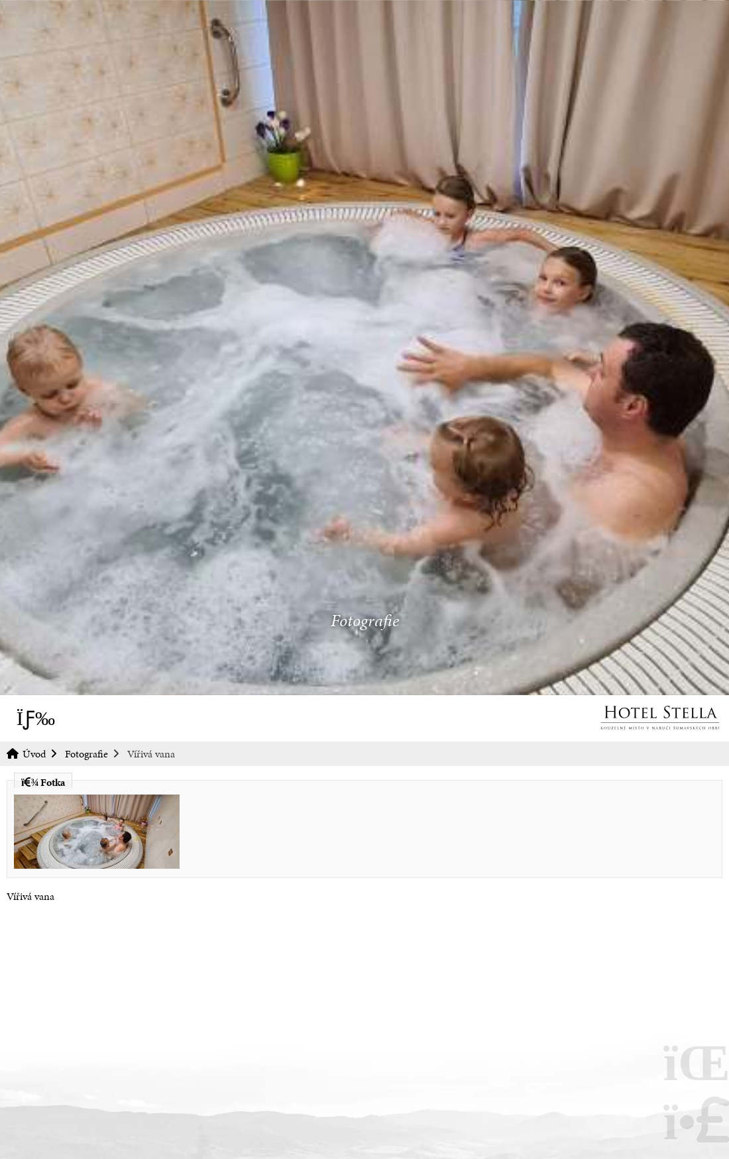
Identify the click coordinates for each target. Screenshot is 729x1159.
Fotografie (86, 753)
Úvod (659, 717)
